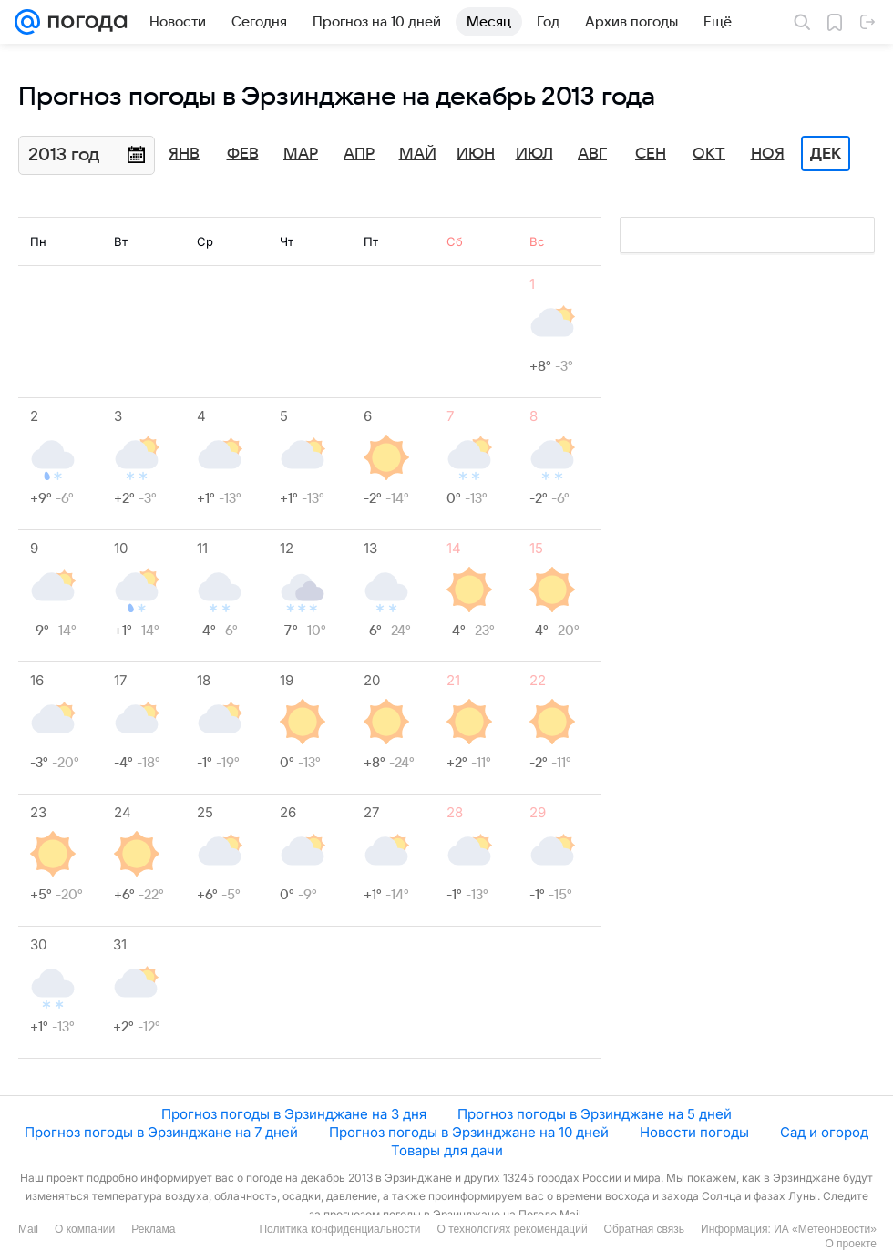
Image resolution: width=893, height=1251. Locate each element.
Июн (476, 154)
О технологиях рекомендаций (511, 1229)
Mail (28, 1229)
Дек (825, 154)
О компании (85, 1229)
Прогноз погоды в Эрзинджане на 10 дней (469, 1132)
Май (417, 154)
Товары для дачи (447, 1150)
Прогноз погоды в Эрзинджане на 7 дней (161, 1132)
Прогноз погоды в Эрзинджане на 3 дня (293, 1114)
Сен (650, 154)
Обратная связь (644, 1229)
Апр (359, 154)
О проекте (851, 1243)
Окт (709, 154)
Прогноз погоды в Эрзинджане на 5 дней (594, 1114)
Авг (592, 154)
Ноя (768, 154)
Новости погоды (694, 1132)
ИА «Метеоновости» (825, 1229)
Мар (300, 154)
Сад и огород (824, 1132)
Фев (243, 154)
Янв (184, 154)
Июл (534, 154)
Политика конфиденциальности (339, 1229)
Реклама (153, 1229)
